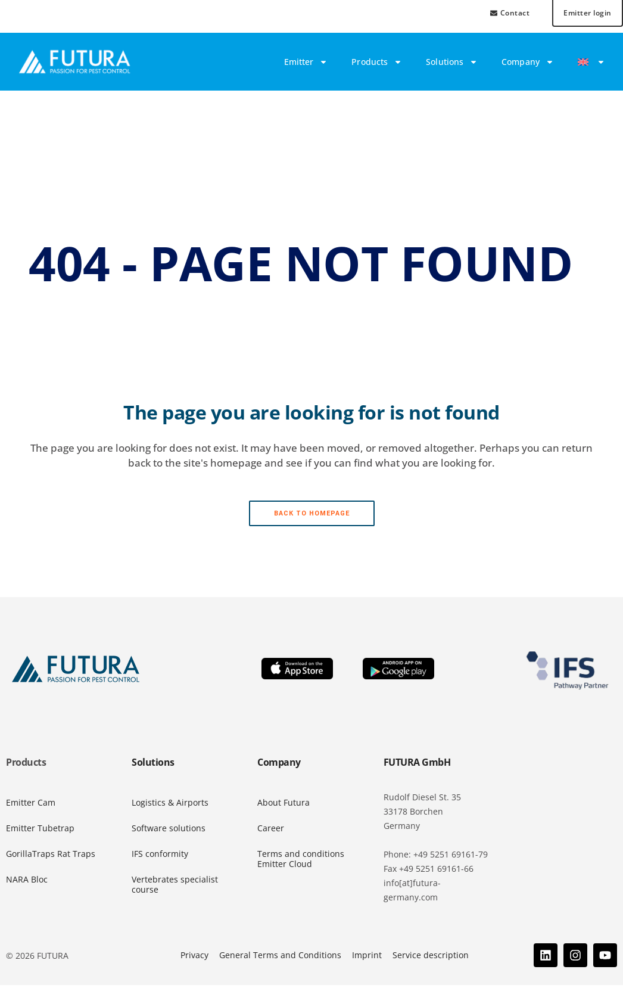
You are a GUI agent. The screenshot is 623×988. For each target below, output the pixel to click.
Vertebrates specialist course (175, 887)
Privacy (194, 958)
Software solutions (168, 831)
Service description (431, 958)
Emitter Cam (30, 805)
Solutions (452, 65)
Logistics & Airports (170, 805)
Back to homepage (312, 516)
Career (270, 831)
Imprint (367, 958)
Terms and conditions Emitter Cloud (300, 861)
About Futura (283, 805)
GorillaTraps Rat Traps (50, 856)
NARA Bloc (27, 882)
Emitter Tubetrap (40, 831)
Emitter (306, 65)
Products (376, 65)
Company (527, 65)
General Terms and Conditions (280, 958)
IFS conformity (160, 856)
